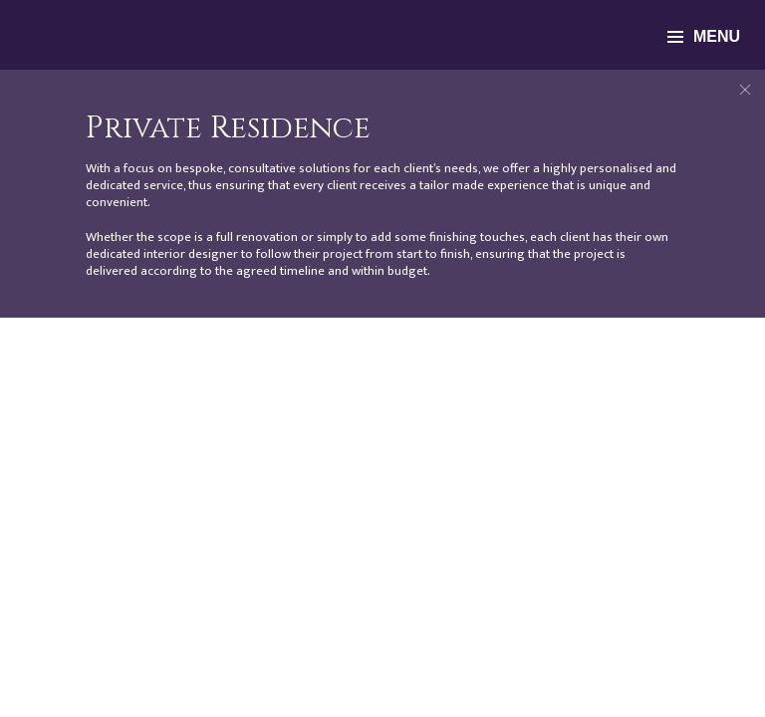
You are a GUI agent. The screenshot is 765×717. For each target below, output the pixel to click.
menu (703, 36)
